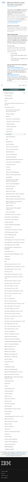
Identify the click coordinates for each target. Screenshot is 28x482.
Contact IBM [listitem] (4, 471)
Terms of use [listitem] (4, 475)
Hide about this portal (12, 6)
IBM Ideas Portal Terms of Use (18, 453)
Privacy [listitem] (3, 473)
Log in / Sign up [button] (22, 85)
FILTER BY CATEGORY (8, 93)
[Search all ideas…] (9, 85)
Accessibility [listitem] (4, 477)
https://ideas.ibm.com (13, 22)
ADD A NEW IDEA (14, 89)
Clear (24, 93)
